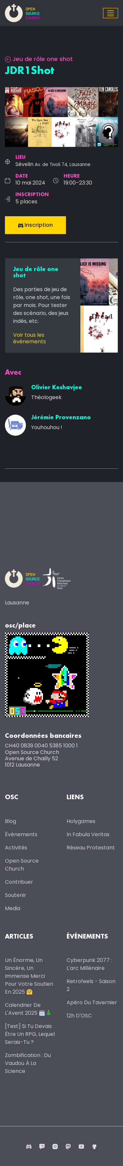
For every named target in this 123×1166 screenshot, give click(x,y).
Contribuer (19, 882)
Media (12, 908)
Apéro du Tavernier (92, 1002)
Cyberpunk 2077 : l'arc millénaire (89, 964)
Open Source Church (22, 865)
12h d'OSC (79, 1015)
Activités (16, 847)
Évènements (21, 834)
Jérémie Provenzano (61, 418)
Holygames (81, 821)
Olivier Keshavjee (56, 388)
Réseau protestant (91, 847)
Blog (10, 821)
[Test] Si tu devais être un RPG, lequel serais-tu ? (30, 1034)
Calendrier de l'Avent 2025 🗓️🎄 (28, 1009)
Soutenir (15, 895)
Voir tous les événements (29, 338)
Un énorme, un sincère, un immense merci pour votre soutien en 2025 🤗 (29, 976)
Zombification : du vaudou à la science (28, 1063)
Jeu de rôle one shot (39, 59)
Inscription (35, 225)
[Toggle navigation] (110, 13)
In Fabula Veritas (88, 834)
